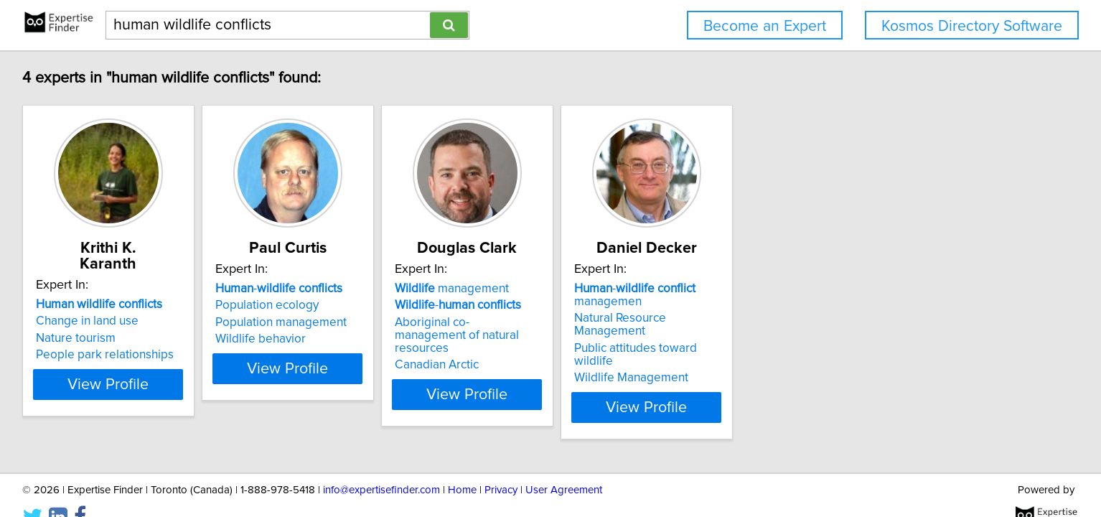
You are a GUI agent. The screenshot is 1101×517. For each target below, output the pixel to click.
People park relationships (202, 338)
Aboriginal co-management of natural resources (643, 329)
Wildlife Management (836, 351)
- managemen (840, 295)
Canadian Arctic (606, 351)
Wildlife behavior (394, 338)
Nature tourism (173, 322)
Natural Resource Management (862, 318)
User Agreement (563, 465)
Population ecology (400, 305)
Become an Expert (764, 26)
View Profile (224, 381)
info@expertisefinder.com (381, 465)
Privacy (500, 465)
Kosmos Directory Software (971, 26)
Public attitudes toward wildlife (861, 335)
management (621, 288)
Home (462, 465)
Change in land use (184, 305)
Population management (414, 322)
